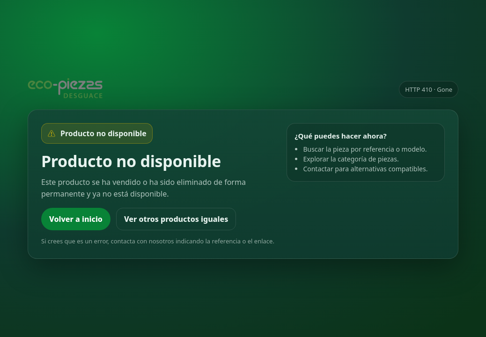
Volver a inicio (76, 219)
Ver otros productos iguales (176, 219)
